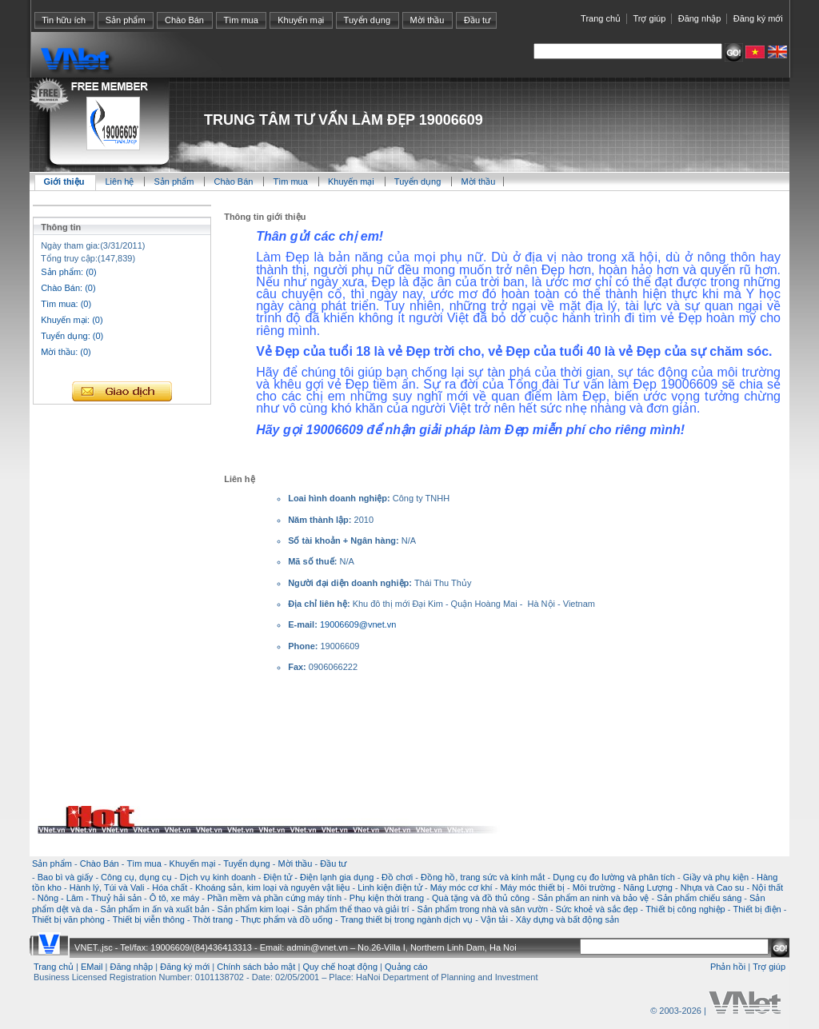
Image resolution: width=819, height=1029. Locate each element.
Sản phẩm (126, 20)
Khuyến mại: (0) (71, 320)
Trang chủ (601, 18)
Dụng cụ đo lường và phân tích (614, 877)
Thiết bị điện (757, 909)
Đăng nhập (699, 18)
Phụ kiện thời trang (387, 898)
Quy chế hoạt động (340, 966)
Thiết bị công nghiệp (685, 909)
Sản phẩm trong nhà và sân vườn (482, 909)
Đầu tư (477, 20)
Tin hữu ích (64, 20)
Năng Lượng (648, 887)
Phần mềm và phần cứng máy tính (274, 898)
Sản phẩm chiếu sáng (699, 898)
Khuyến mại (301, 20)
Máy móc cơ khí (461, 887)
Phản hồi (727, 966)
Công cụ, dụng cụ (136, 877)
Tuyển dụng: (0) (72, 336)
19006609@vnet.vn (358, 624)
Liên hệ (120, 181)
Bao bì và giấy (66, 877)
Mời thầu (427, 20)
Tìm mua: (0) (66, 304)
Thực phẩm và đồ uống (287, 919)
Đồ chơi (397, 877)
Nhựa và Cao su (713, 887)
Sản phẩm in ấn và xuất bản (154, 909)
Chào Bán (184, 20)
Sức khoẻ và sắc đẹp (597, 909)
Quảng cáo (406, 966)
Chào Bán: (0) (68, 288)
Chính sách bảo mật (256, 966)
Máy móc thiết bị (532, 887)
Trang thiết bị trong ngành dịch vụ (407, 919)
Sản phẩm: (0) (68, 272)
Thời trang (213, 919)
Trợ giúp (649, 18)
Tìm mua (240, 20)
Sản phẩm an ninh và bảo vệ (593, 898)
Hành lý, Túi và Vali (107, 887)
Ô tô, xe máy (174, 898)
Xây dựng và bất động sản (567, 919)
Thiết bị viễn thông (149, 919)
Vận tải (494, 919)
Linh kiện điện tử (390, 887)
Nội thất (767, 887)
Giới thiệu (64, 181)
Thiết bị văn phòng (68, 919)
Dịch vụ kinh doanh (218, 877)
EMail (92, 966)
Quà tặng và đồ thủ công (480, 898)
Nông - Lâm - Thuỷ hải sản (90, 898)
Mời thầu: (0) (66, 352)
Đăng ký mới (758, 18)
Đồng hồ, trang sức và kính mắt (483, 877)
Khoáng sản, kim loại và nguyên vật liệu (272, 887)
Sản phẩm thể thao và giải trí (353, 909)
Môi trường (594, 887)
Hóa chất (169, 887)
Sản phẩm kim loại (254, 909)
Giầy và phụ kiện (716, 877)
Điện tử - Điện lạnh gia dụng (319, 877)
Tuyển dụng (367, 20)
